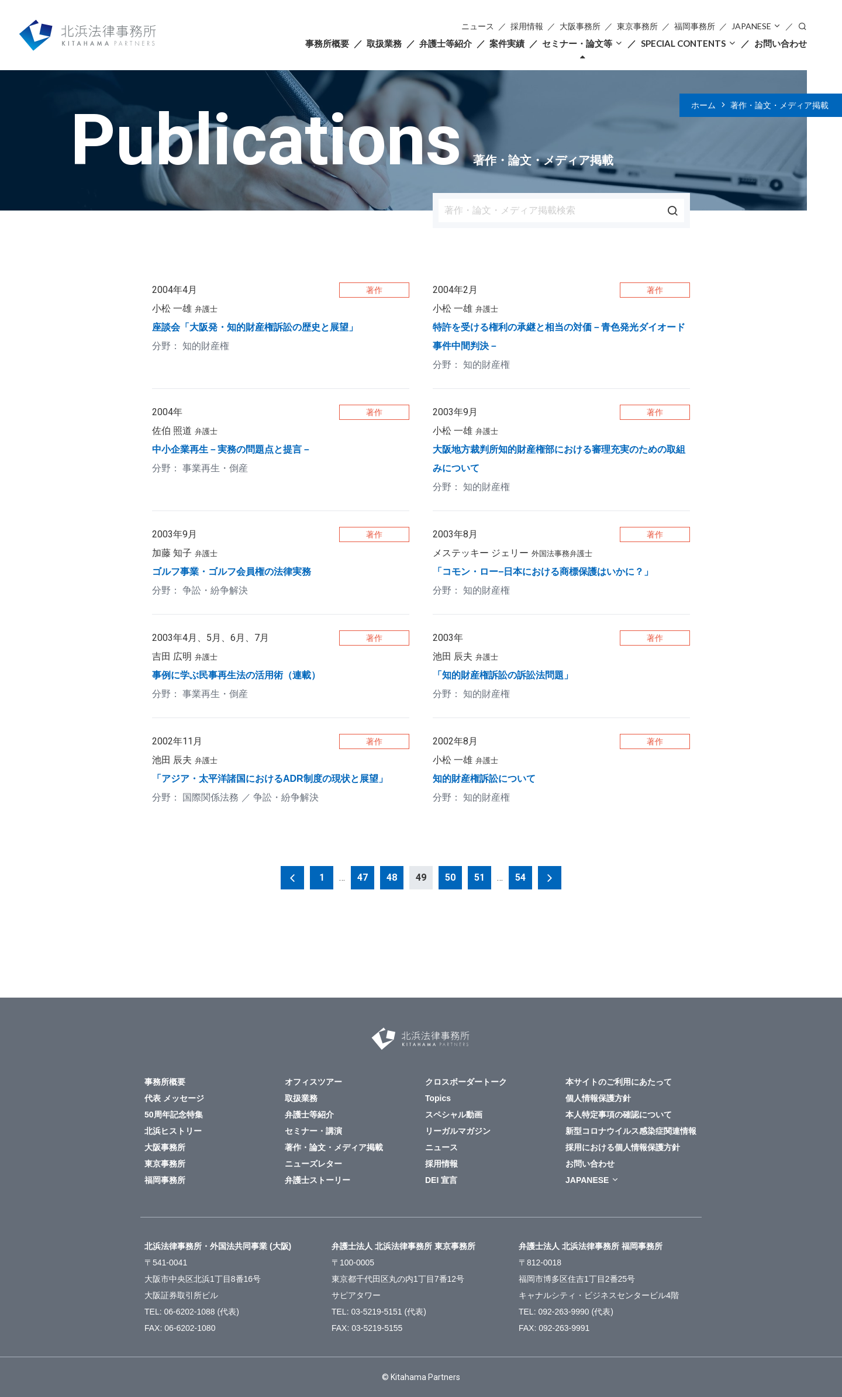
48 (392, 877)
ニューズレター (313, 1163)
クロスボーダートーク (466, 1081)
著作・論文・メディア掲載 (779, 105)
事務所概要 (327, 43)
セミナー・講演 (313, 1131)
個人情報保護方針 (598, 1098)
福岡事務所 (694, 26)
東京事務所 (637, 26)
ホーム (703, 105)
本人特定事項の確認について (618, 1114)
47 (362, 877)
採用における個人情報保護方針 (622, 1147)
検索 (802, 25)
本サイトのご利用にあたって (618, 1081)
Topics (438, 1098)
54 (520, 877)
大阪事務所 (580, 26)
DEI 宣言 (441, 1180)
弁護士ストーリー (317, 1180)
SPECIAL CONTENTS (683, 43)
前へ (292, 877)
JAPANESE (751, 26)
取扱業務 (384, 43)
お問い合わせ (780, 43)
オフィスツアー (313, 1081)
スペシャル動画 (453, 1114)
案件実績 (506, 43)
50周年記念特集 (173, 1114)
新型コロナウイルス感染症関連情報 (630, 1131)
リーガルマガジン (458, 1131)
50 (450, 877)
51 (479, 877)
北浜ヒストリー (173, 1131)
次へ (549, 877)
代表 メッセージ (174, 1098)
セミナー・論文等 (577, 43)
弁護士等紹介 (445, 43)
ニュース (477, 26)
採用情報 (526, 26)
